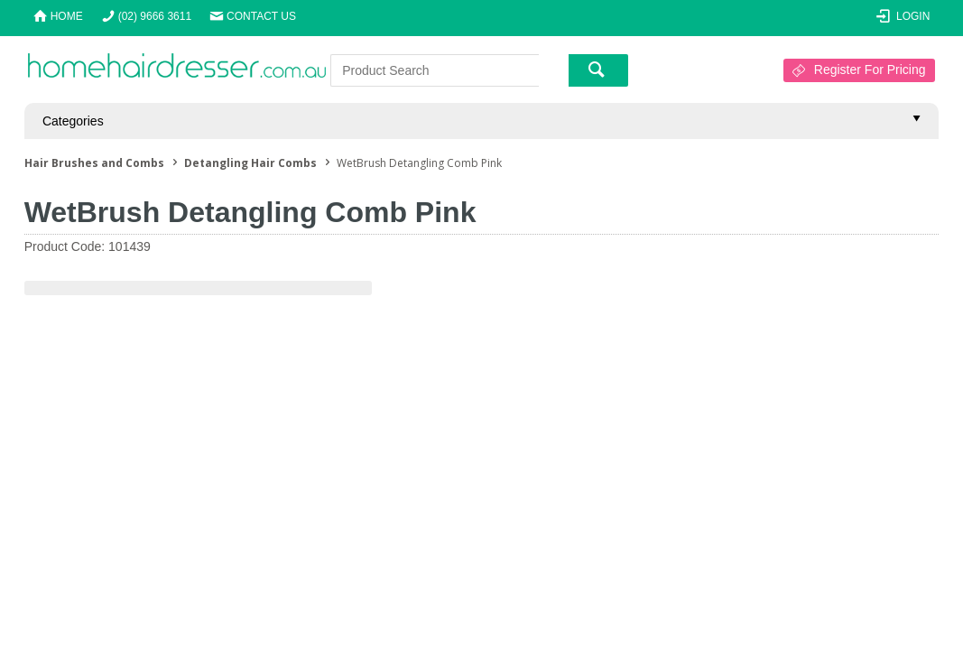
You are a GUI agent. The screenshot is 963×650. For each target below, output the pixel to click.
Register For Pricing (870, 69)
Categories (73, 121)
